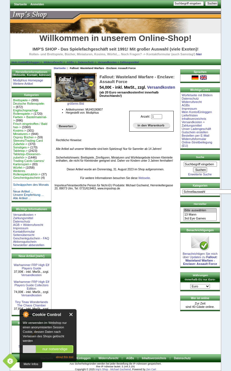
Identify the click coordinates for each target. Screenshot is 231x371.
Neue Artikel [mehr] (31, 256)
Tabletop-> (20, 150)
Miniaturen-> (21, 134)
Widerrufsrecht (53, 62)
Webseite (144, 178)
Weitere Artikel (23, 83)
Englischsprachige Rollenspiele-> (25, 112)
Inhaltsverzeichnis (194, 118)
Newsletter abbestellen (28, 245)
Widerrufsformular (194, 139)
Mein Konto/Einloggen (26, 62)
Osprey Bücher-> (24, 137)
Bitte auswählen (200, 210)
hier (199, 54)
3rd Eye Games (200, 219)
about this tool (64, 357)
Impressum (20, 228)
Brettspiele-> (21, 100)
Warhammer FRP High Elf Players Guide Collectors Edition (31, 285)
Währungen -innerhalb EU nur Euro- (199, 277)
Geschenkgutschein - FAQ (31, 238)
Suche (200, 157)
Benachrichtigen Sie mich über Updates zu (200, 257)
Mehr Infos (31, 364)
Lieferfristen (190, 115)
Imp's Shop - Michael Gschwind (113, 369)
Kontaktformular (24, 231)
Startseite (20, 4)
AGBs (70, 62)
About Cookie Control (25, 314)
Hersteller (200, 203)
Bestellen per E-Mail (195, 135)
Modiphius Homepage (28, 80)
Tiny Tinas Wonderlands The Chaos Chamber (31, 303)
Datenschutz (86, 62)
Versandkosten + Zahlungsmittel (118, 62)
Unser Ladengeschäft (196, 128)
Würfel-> (19, 167)
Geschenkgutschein (26, 177)
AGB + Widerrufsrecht (28, 224)
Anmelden (37, 4)
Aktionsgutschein (24, 241)
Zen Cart (151, 369)
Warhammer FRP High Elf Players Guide (31, 266)
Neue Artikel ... (23, 191)
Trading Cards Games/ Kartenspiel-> (28, 162)
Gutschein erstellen (195, 132)
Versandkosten (31, 275)
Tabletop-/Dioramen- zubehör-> (27, 155)
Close (71, 314)
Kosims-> (19, 130)
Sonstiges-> (21, 147)
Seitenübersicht (23, 235)
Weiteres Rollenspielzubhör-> (26, 172)
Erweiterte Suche (200, 174)
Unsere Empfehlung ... (28, 194)
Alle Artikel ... (22, 198)
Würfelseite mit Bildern (197, 95)
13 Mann (200, 215)
